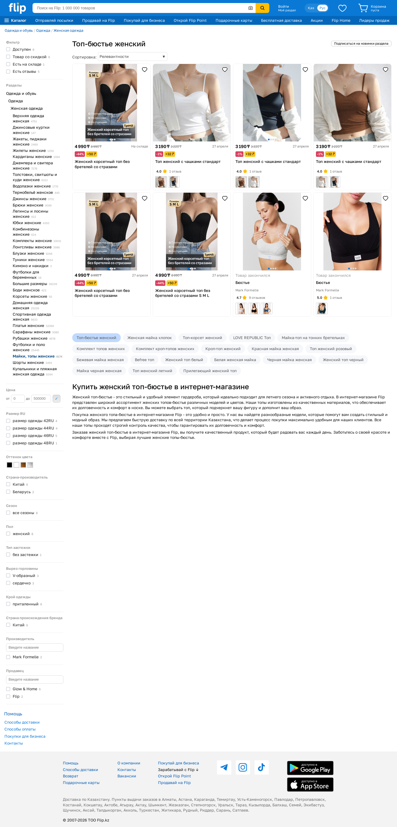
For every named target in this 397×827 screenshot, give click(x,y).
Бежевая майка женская (100, 359)
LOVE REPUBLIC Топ (252, 337)
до (38, 398)
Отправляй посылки (54, 20)
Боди (29, 290)
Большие (35, 283)
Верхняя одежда (28, 118)
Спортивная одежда (32, 317)
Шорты (32, 362)
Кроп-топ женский (223, 348)
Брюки (32, 205)
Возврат (70, 776)
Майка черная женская (99, 370)
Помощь (70, 763)
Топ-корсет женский (202, 337)
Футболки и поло (29, 347)
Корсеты (32, 296)
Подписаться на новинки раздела (361, 43)
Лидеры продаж (374, 20)
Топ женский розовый (331, 348)
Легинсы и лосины (30, 214)
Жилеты (33, 150)
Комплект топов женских (101, 348)
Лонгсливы (36, 247)
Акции (317, 20)
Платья (33, 325)
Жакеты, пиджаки (30, 141)
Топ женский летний (152, 370)
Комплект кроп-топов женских (165, 348)
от (15, 398)
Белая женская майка (235, 359)
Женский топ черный (343, 359)
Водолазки (35, 186)
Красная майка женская (275, 348)
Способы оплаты (20, 729)
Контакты (13, 743)
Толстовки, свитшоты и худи (35, 177)
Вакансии (126, 776)
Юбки (31, 222)
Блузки (32, 253)
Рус (323, 8)
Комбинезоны (26, 232)
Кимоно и (32, 265)
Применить (56, 398)
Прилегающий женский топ (210, 370)
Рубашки (34, 338)
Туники (33, 259)
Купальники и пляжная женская (35, 371)
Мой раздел (287, 10)
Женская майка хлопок (149, 337)
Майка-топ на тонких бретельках (313, 337)
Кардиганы (36, 156)
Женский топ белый (184, 359)
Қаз (311, 8)
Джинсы (33, 198)
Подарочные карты (234, 20)
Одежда (43, 30)
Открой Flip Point (190, 20)
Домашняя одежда (30, 305)
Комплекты (37, 240)
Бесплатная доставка (281, 20)
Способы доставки (22, 722)
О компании (128, 763)
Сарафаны (36, 331)
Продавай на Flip (98, 20)
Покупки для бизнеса (24, 736)
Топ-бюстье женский (96, 337)
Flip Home (341, 20)
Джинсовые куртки (31, 130)
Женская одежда (68, 30)
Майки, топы (37, 356)
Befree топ (144, 359)
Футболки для (27, 275)
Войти (283, 6)
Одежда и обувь (19, 30)
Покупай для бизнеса (144, 20)
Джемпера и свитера (33, 165)
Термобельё (36, 192)
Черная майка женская (289, 359)
